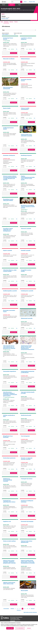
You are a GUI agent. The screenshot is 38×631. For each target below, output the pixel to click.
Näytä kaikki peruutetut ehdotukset (30, 612)
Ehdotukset (6, 21)
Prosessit (12, 4)
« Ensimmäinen (6, 608)
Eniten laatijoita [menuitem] (5, 34)
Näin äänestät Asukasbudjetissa (16, 617)
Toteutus (16, 21)
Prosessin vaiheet (5, 18)
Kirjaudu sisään (32, 1)
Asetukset (29, 628)
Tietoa (19, 4)
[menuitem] (25, 2)
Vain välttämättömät (20, 628)
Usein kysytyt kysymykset (15, 619)
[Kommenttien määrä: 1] (16, 49)
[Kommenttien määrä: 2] (16, 511)
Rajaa (19, 30)
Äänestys (11, 21)
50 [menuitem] (14, 34)
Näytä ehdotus (14, 73)
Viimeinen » (19, 610)
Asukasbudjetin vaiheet (14, 618)
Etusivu (3, 4)
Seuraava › (33, 608)
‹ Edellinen (12, 608)
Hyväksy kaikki (10, 628)
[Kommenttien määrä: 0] (34, 49)
